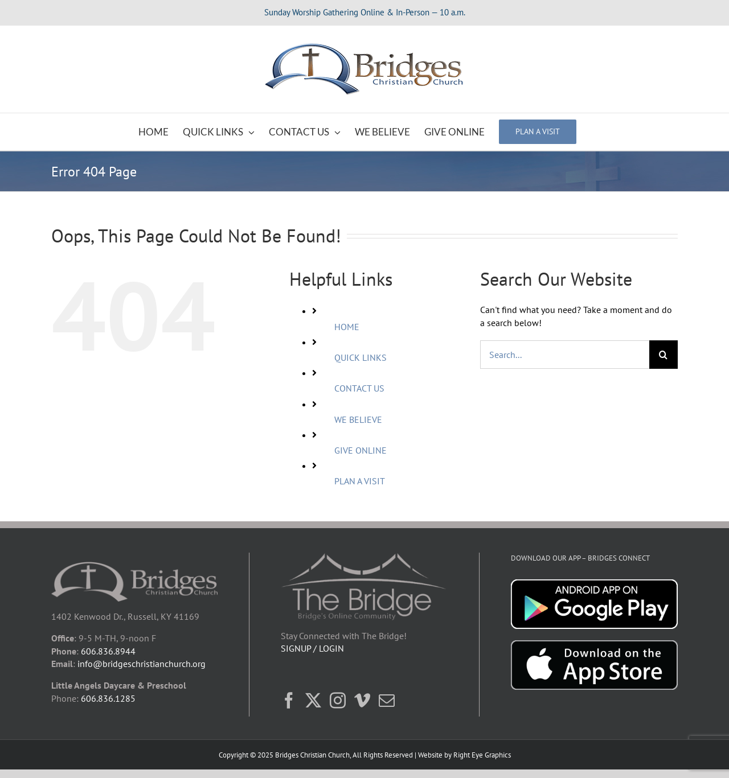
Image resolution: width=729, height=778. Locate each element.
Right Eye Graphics (482, 755)
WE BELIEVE (358, 419)
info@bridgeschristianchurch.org (141, 663)
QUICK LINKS (360, 357)
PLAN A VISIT (359, 481)
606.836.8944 (108, 651)
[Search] (663, 354)
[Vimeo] (362, 701)
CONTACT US (359, 388)
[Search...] (564, 354)
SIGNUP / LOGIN (312, 648)
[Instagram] (338, 701)
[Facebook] (289, 701)
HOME (346, 326)
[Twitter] (313, 701)
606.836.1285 (108, 698)
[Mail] (387, 701)
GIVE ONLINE (360, 450)
